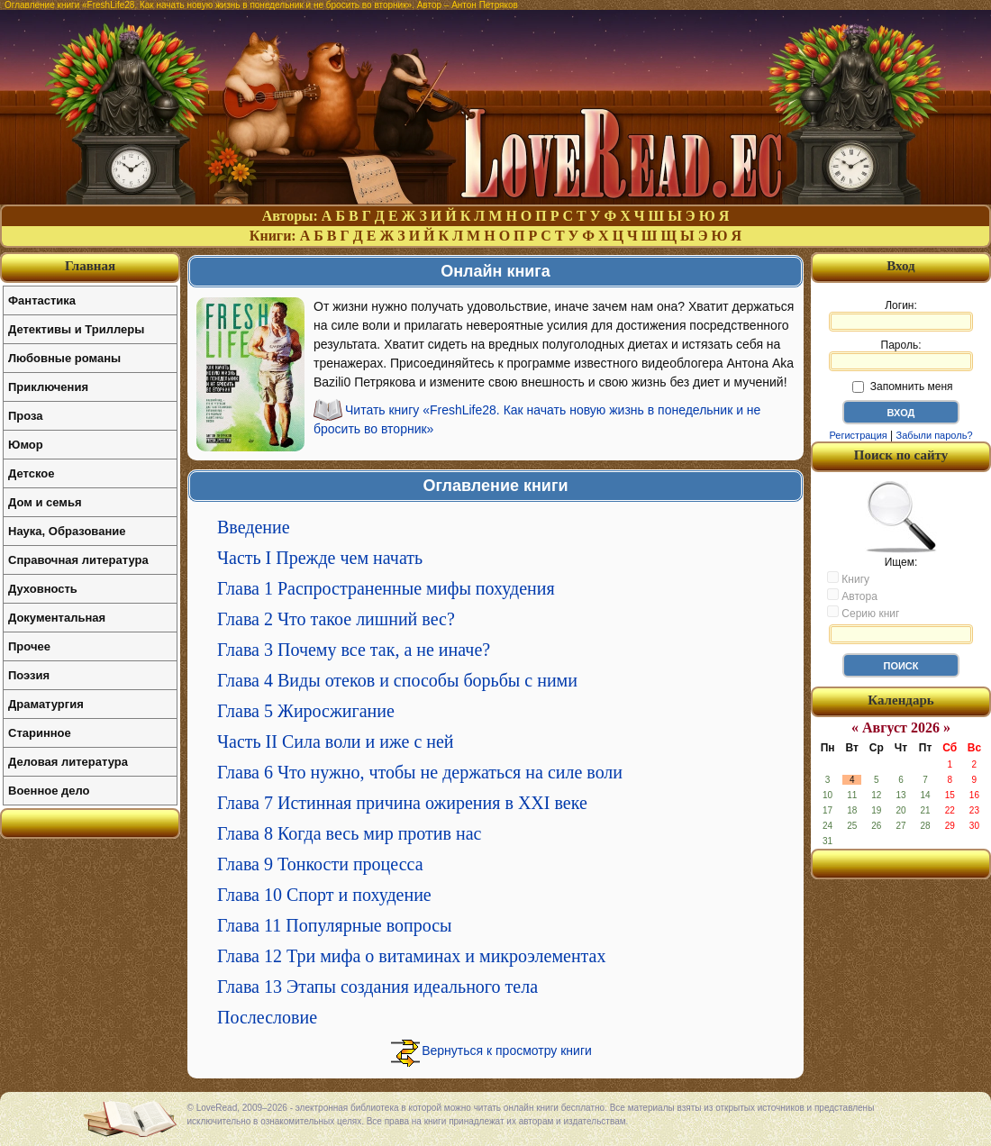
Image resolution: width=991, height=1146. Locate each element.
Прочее (29, 646)
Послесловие (267, 1017)
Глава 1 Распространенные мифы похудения (386, 588)
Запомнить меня (902, 386)
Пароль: (901, 355)
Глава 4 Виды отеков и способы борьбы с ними (397, 680)
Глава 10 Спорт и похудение (324, 895)
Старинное (39, 733)
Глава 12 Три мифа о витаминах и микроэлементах (411, 956)
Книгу (848, 578)
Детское (31, 473)
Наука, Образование (66, 531)
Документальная (56, 617)
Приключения (48, 387)
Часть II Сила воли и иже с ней (335, 741)
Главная (90, 266)
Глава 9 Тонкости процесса (320, 864)
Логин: (901, 315)
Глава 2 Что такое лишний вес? (336, 619)
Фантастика (42, 300)
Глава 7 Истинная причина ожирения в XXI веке (402, 803)
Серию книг (863, 612)
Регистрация (857, 435)
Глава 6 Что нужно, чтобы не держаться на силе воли (420, 772)
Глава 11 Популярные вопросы (334, 925)
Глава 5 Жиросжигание (306, 711)
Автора (852, 595)
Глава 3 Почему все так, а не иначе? (353, 649)
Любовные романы (64, 358)
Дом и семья (45, 502)
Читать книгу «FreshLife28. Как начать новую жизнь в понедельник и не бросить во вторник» (537, 419)
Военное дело (49, 790)
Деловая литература (68, 762)
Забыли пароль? (934, 435)
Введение (253, 527)
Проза (25, 416)
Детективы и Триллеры (76, 329)
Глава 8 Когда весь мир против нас (349, 833)
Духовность (42, 589)
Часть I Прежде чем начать (320, 558)
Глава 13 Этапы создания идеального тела (377, 986)
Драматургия (46, 704)
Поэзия (29, 675)
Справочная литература (78, 560)
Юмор (25, 444)
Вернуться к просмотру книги (507, 1050)
